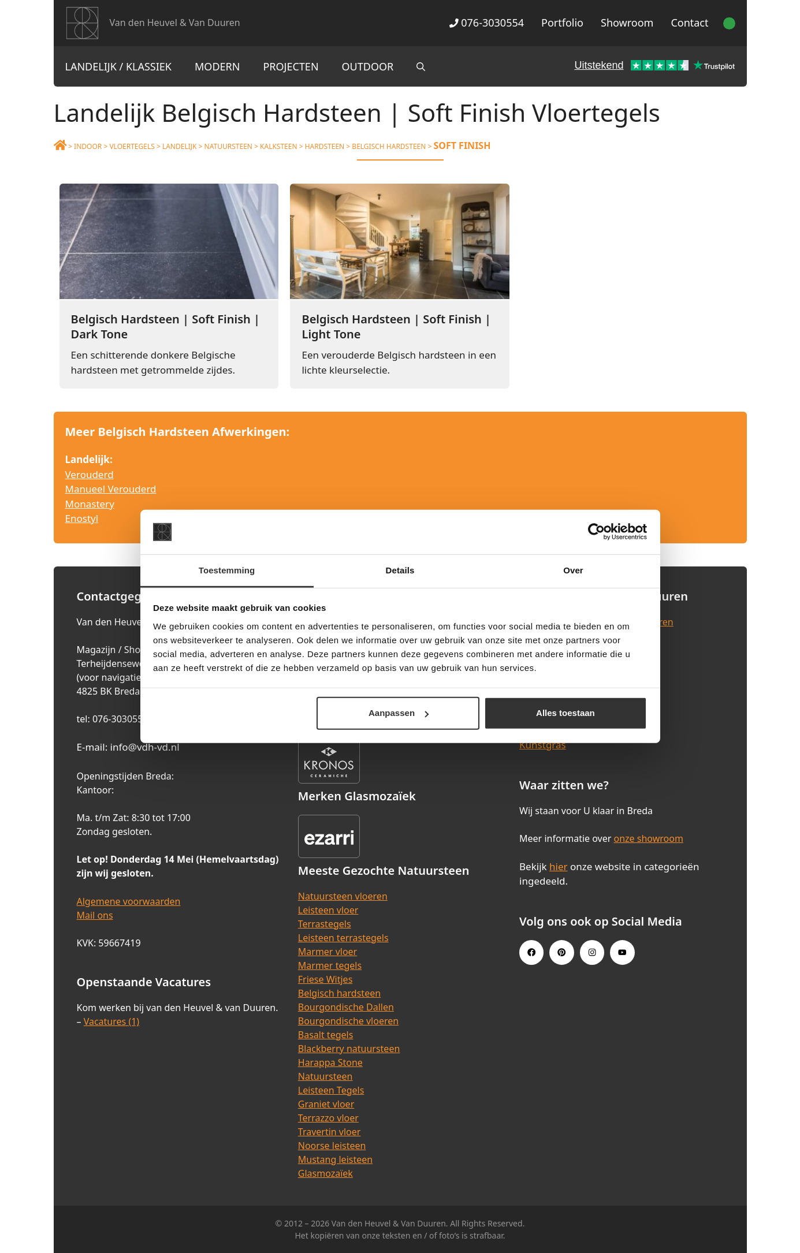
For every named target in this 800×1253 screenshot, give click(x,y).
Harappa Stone (330, 1062)
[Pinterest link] (561, 952)
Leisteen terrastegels (343, 937)
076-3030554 (486, 22)
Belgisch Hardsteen (389, 146)
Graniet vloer (326, 1104)
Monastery (89, 503)
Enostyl (82, 518)
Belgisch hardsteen (339, 993)
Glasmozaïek (325, 1173)
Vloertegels (131, 146)
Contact (689, 22)
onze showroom (648, 838)
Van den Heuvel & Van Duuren (175, 22)
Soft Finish (461, 145)
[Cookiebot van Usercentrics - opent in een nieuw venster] (596, 531)
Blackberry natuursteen (349, 1048)
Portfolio (562, 22)
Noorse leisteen (332, 1145)
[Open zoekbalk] (421, 66)
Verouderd (89, 474)
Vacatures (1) (111, 1021)
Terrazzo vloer (328, 1118)
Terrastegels (324, 924)
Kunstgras (542, 744)
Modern (217, 66)
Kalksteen (278, 146)
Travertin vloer (329, 1131)
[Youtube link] (622, 952)
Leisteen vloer (328, 910)
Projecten (290, 66)
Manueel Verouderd (111, 488)
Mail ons (95, 915)
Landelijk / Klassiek (118, 66)
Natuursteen (228, 146)
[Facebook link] (531, 952)
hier (558, 866)
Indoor (88, 146)
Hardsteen (325, 146)
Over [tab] (573, 570)
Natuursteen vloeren (343, 896)
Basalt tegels (326, 1034)
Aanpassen (399, 713)
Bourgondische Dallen (346, 1007)
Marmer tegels (330, 965)
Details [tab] (400, 570)
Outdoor (368, 66)
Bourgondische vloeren (348, 1021)
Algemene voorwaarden (129, 901)
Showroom (627, 22)
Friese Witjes (325, 979)
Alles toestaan (565, 713)
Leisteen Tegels (331, 1090)
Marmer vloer (327, 951)
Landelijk (179, 146)
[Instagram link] (592, 952)
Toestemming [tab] (227, 570)
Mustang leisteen (335, 1159)
